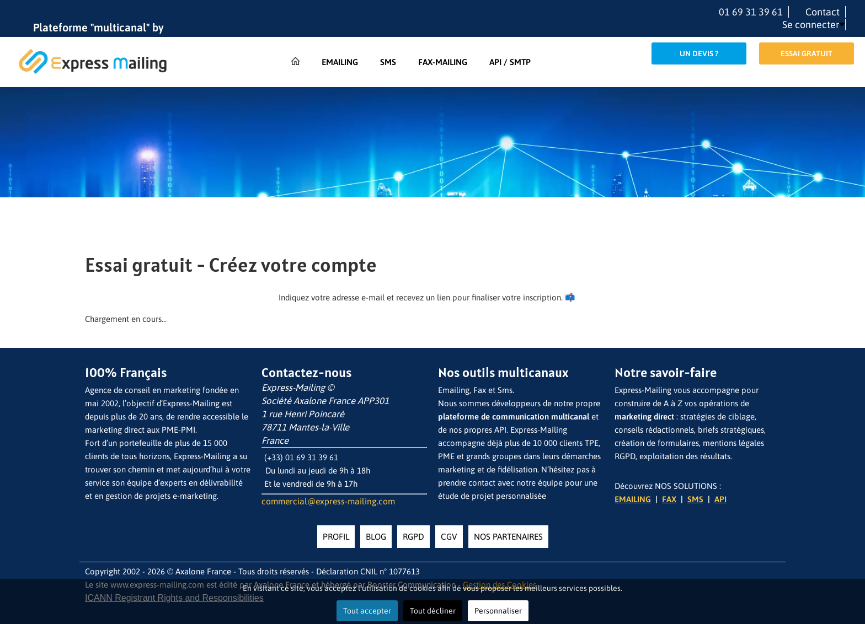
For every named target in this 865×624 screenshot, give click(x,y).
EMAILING (633, 499)
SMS (695, 499)
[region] (432, 169)
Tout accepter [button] (367, 610)
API (720, 499)
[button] (813, 24)
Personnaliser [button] (498, 610)
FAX (669, 499)
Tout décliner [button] (433, 610)
